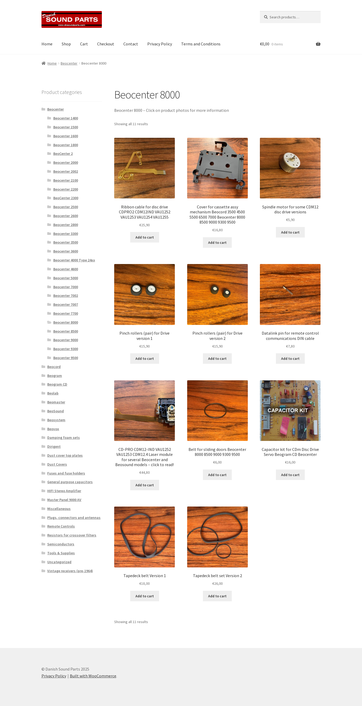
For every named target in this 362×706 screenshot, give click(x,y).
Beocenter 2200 (65, 189)
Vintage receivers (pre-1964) (70, 570)
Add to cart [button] (144, 237)
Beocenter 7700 (65, 313)
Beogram (54, 375)
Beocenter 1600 (65, 136)
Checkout (105, 43)
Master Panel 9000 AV (64, 499)
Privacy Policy (159, 43)
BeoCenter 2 (63, 153)
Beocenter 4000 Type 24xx (74, 260)
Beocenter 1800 (65, 145)
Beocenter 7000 (65, 286)
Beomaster (56, 402)
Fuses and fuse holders (66, 473)
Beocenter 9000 (65, 340)
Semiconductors (60, 544)
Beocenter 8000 (65, 322)
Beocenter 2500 (65, 206)
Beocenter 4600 (65, 269)
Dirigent (54, 446)
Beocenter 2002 (65, 171)
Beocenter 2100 (65, 180)
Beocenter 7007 (65, 304)
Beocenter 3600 (65, 251)
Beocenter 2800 (65, 224)
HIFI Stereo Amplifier (64, 490)
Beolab (53, 393)
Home (47, 43)
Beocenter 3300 (65, 233)
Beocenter (69, 63)
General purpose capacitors (70, 482)
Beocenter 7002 (65, 295)
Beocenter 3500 (65, 242)
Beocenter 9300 (65, 348)
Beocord (54, 366)
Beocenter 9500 (65, 357)
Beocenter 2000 (65, 162)
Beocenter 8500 (65, 331)
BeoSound (55, 411)
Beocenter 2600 (65, 215)
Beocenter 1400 (65, 118)
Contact (130, 43)
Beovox (53, 428)
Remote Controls (61, 526)
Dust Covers (57, 464)
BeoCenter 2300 (65, 198)
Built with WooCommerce (93, 675)
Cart (84, 43)
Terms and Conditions (201, 43)
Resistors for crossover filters (71, 535)
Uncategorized (59, 562)
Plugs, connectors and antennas (74, 517)
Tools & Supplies (61, 553)
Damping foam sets (63, 437)
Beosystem (56, 420)
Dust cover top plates (65, 455)
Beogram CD (57, 384)
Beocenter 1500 (65, 127)
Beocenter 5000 (65, 278)
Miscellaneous (59, 508)
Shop (66, 43)
